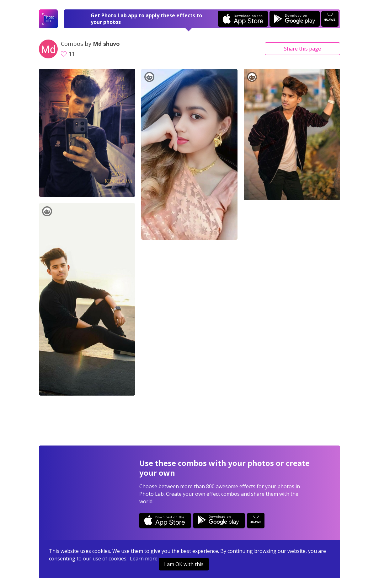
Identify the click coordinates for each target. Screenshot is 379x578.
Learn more (143, 558)
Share (302, 48)
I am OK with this (184, 564)
